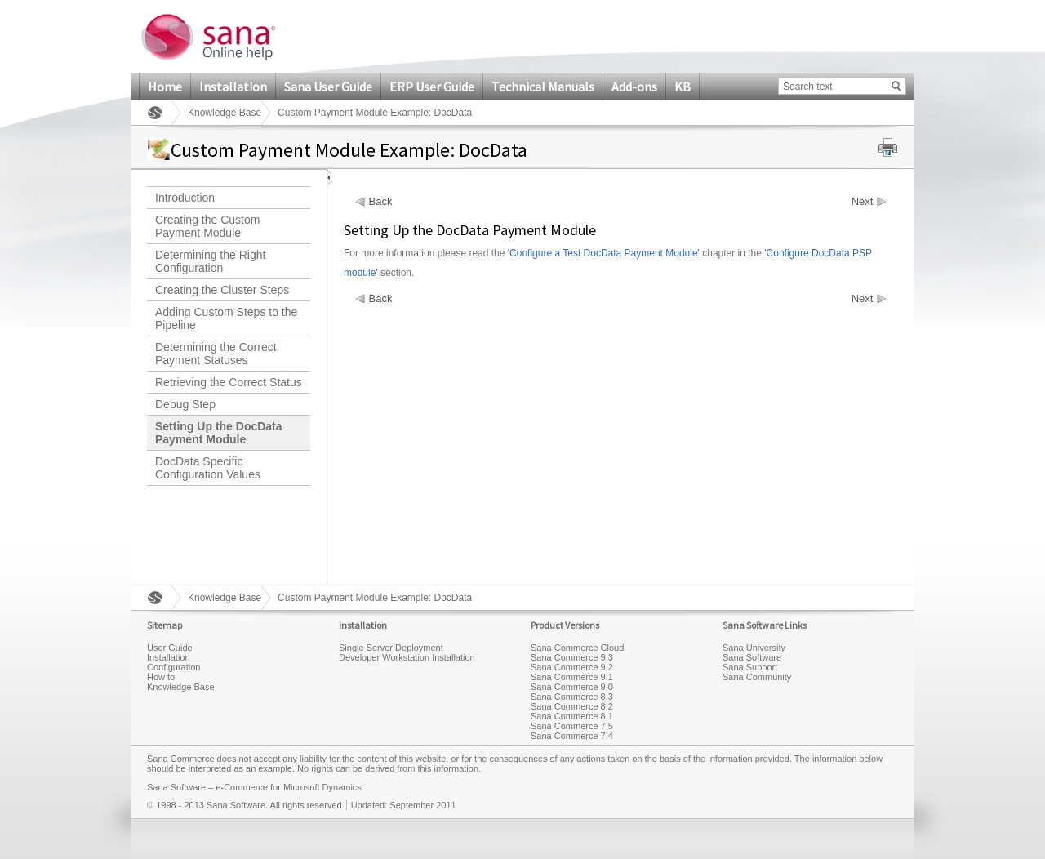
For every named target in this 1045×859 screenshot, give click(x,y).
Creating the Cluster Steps (222, 289)
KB (682, 86)
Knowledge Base (224, 112)
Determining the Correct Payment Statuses (216, 353)
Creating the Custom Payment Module (207, 226)
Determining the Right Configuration (210, 261)
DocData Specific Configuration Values (207, 468)
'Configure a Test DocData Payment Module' (604, 253)
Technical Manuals (542, 86)
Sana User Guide (328, 86)
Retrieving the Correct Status (228, 382)
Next (863, 202)
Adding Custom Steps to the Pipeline (226, 318)
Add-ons (634, 86)
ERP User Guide (431, 86)
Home (165, 86)
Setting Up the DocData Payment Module (218, 433)
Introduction (185, 197)
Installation (233, 86)
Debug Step (185, 404)
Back (381, 202)
